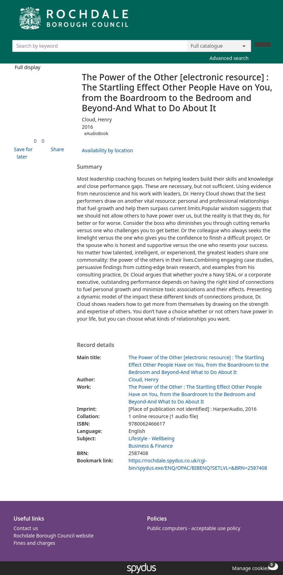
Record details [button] (95, 345)
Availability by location (107, 150)
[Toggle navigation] (267, 21)
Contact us (26, 528)
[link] (35, 141)
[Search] (263, 44)
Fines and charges (34, 543)
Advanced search (229, 58)
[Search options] (219, 46)
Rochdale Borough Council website (54, 535)
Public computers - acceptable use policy (194, 528)
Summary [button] (89, 167)
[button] (22, 153)
